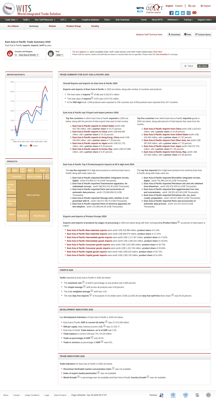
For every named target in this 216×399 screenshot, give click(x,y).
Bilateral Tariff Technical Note (149, 34)
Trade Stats (11, 20)
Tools (107, 20)
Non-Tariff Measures (45, 20)
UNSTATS (185, 394)
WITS (34, 8)
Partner (52, 26)
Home (144, 20)
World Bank (209, 394)
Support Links (205, 20)
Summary (33, 26)
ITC (162, 394)
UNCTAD (173, 394)
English (169, 6)
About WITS (157, 20)
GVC (63, 20)
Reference (173, 20)
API (74, 20)
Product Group (73, 26)
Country (95, 26)
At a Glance (13, 26)
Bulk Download (122, 20)
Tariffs (26, 20)
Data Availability (162, 54)
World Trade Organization (197, 394)
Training (188, 20)
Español (179, 6)
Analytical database (90, 20)
